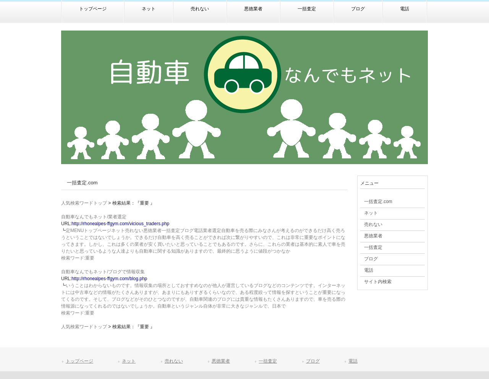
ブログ (313, 361)
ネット (129, 361)
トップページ (79, 361)
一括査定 (268, 361)
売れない (174, 361)
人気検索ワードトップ (84, 203)
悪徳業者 (221, 361)
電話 (353, 361)
